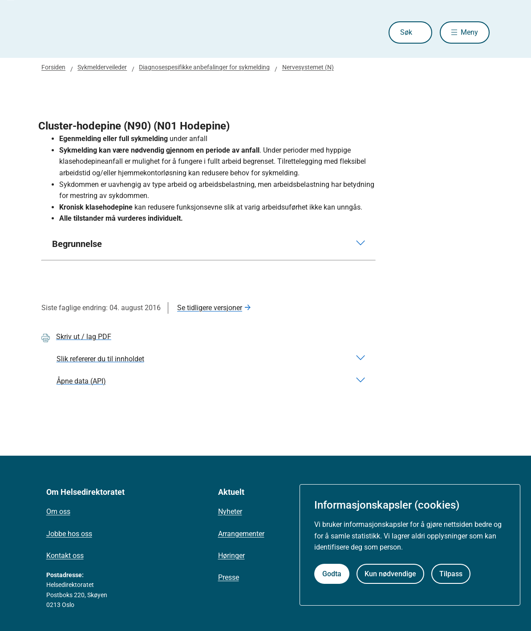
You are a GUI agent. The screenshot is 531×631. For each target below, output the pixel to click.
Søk (406, 32)
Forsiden (53, 67)
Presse (228, 577)
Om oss (58, 511)
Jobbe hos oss (69, 534)
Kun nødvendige (390, 574)
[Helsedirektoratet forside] (105, 32)
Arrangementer (241, 534)
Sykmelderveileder (102, 67)
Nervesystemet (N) (308, 67)
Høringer (231, 555)
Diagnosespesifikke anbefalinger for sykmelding (204, 67)
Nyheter (230, 511)
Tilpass (450, 574)
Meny (469, 32)
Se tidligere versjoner (209, 307)
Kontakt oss (65, 555)
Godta (331, 574)
